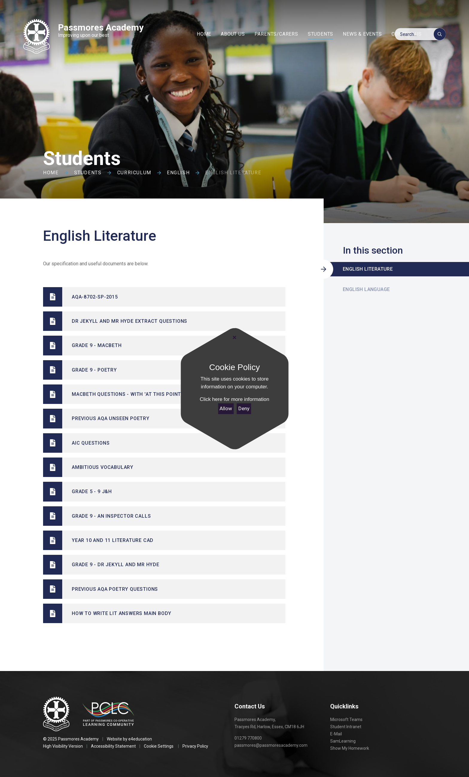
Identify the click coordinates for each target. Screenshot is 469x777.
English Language (366, 289)
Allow (226, 408)
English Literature (233, 172)
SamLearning (343, 741)
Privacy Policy (195, 746)
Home (50, 172)
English (178, 172)
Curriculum (134, 172)
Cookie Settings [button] (158, 746)
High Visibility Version (63, 746)
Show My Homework (349, 748)
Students (88, 172)
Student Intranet (345, 726)
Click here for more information (234, 399)
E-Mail (336, 733)
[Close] (234, 337)
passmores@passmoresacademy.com (270, 745)
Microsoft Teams (346, 719)
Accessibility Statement (113, 746)
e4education (140, 739)
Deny (243, 408)
